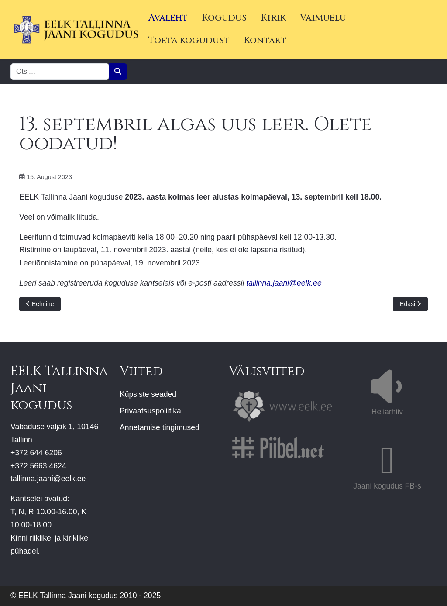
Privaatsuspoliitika (150, 410)
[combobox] (59, 71)
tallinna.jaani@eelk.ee (283, 283)
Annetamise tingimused (159, 427)
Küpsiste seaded (148, 394)
